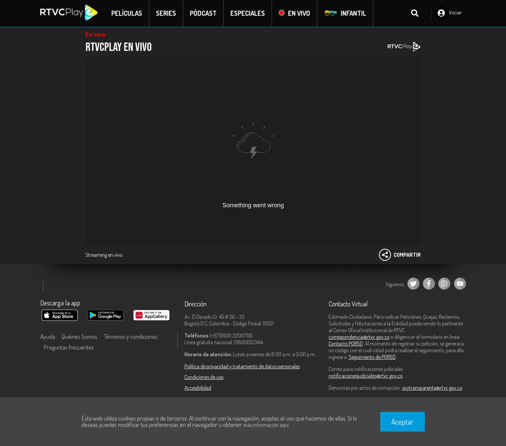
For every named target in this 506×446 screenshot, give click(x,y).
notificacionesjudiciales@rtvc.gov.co (366, 375)
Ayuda (47, 336)
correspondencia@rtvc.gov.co (359, 336)
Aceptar (402, 421)
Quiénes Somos (79, 336)
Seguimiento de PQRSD (372, 357)
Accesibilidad (197, 387)
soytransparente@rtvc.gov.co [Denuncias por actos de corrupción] (432, 387)
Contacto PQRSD (346, 343)
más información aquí (266, 425)
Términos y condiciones (131, 336)
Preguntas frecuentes (69, 347)
